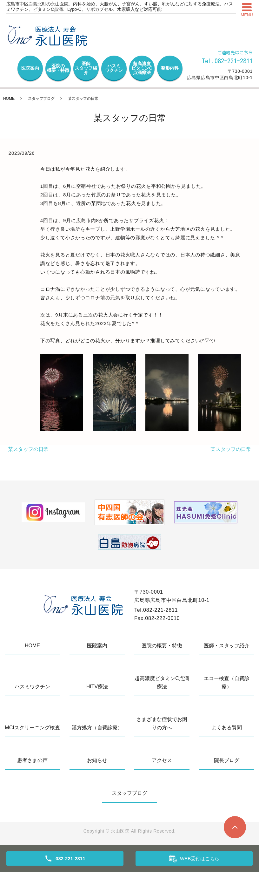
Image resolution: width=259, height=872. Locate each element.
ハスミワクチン (114, 68)
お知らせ (97, 760)
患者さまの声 (32, 760)
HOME (9, 98)
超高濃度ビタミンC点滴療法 (141, 68)
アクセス (162, 760)
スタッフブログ (41, 98)
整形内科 (170, 68)
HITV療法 (97, 686)
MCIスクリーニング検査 (32, 727)
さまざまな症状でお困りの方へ (161, 723)
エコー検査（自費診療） (226, 682)
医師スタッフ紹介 (86, 68)
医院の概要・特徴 (58, 68)
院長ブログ (226, 760)
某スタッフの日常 (28, 449)
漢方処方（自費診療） (97, 727)
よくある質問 (226, 727)
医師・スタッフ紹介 (226, 645)
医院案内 (30, 68)
